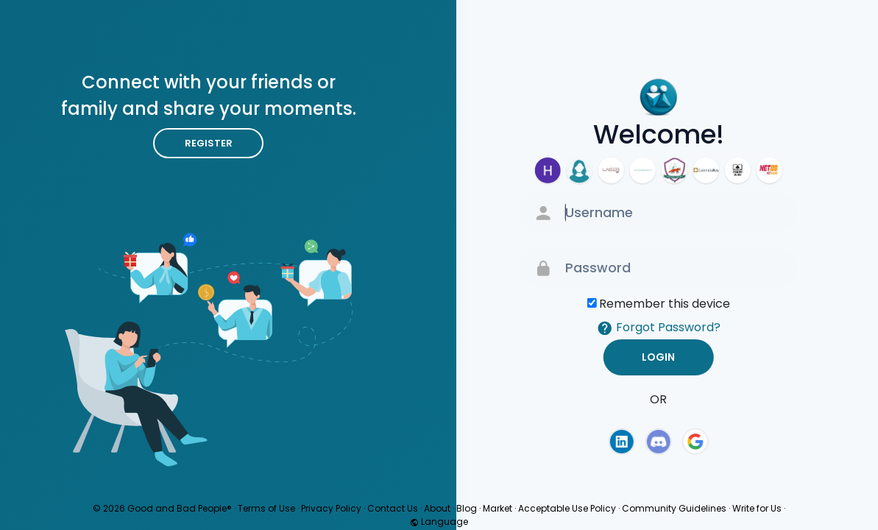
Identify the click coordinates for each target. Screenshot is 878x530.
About (437, 508)
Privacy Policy (331, 508)
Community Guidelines (674, 508)
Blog (466, 508)
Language (439, 521)
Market (497, 508)
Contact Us (392, 508)
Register (209, 143)
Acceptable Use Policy (567, 508)
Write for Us (757, 508)
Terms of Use (266, 508)
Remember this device (664, 303)
